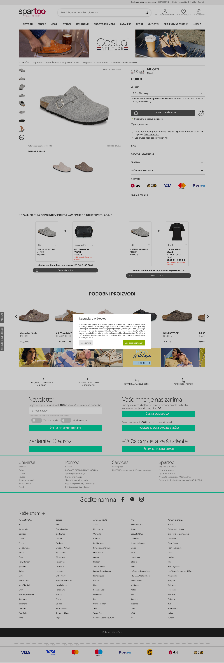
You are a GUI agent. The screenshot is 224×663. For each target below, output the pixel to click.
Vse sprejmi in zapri (134, 343)
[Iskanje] (146, 12)
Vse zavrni (86, 343)
